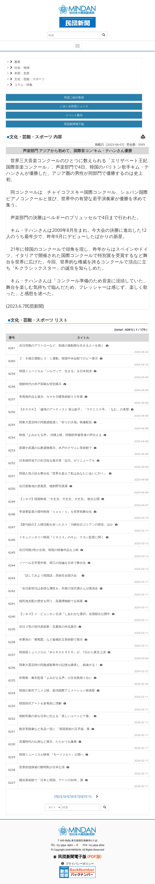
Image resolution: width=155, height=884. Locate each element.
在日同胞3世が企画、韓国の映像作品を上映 (51, 550)
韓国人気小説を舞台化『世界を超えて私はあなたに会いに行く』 (65, 473)
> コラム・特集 (19, 85)
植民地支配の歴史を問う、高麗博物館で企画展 (53, 601)
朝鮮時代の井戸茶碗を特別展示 (42, 384)
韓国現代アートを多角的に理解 (42, 703)
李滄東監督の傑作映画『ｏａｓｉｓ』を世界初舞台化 (57, 511)
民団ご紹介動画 (74, 97)
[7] (77, 796)
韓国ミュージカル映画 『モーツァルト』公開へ (53, 754)
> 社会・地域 (18, 67)
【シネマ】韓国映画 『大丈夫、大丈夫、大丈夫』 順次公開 (61, 499)
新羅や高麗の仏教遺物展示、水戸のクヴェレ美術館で (57, 448)
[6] (74, 796)
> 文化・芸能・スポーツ (26, 79)
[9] (84, 796)
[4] (67, 796)
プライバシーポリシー (80, 863)
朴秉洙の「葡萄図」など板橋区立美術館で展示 (53, 639)
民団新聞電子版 (74, 124)
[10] (88, 796)
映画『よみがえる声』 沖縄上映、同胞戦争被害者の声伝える (62, 435)
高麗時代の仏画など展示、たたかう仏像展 (50, 741)
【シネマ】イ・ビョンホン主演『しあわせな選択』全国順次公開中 (66, 614)
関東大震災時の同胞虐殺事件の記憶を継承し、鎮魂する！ (60, 665)
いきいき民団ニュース (74, 106)
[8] (81, 796)
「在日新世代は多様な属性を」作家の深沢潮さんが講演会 (60, 588)
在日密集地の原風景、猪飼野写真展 (45, 486)
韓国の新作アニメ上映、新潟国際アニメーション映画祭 (59, 690)
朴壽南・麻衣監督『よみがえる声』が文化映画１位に (57, 678)
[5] (70, 796)
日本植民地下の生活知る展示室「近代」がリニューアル (59, 460)
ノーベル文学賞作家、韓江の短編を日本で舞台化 (54, 563)
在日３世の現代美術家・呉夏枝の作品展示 (50, 626)
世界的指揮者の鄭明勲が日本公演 (44, 767)
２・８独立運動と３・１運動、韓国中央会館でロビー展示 (60, 358)
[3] (63, 796)
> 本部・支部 (18, 73)
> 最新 (13, 62)
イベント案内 (74, 115)
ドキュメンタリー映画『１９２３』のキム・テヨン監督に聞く (63, 537)
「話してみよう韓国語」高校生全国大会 (51, 575)
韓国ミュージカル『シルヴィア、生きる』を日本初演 (57, 371)
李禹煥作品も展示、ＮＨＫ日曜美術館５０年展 (53, 396)
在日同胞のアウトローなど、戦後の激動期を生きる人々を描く (63, 345)
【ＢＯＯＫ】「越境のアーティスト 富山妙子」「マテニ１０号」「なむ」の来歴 (76, 409)
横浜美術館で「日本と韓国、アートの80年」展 (53, 780)
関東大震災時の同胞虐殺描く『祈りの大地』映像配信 (57, 422)
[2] (60, 796)
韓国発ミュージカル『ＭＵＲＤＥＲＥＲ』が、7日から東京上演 (64, 652)
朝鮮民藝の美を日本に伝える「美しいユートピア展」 (57, 716)
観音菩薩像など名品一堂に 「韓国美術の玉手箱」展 (56, 729)
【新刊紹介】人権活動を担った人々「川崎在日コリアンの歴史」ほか (68, 524)
